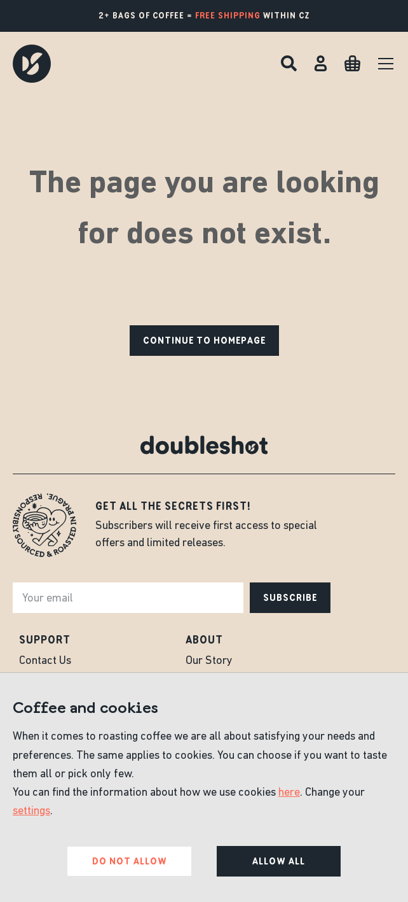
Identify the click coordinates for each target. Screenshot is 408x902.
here (289, 793)
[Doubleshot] (32, 64)
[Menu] (385, 63)
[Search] (289, 63)
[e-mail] (128, 597)
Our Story (209, 661)
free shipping (228, 15)
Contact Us (45, 661)
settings (31, 811)
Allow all (278, 861)
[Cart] (352, 63)
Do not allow (129, 861)
